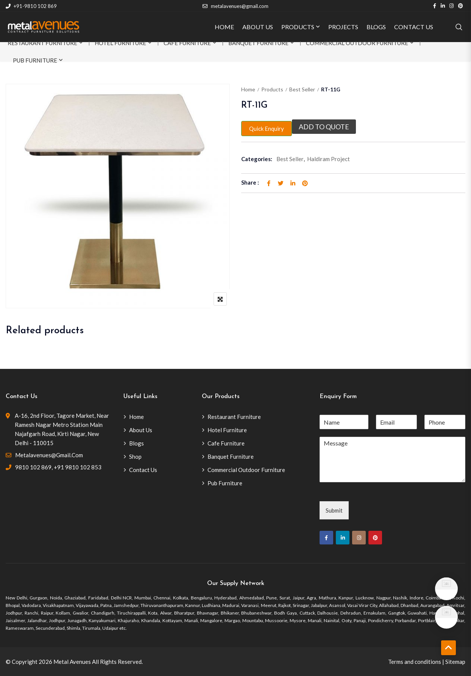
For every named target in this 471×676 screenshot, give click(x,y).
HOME (224, 26)
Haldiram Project (328, 158)
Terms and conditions (414, 661)
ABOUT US (257, 26)
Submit (334, 510)
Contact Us (143, 469)
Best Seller (302, 89)
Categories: (256, 158)
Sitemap (455, 661)
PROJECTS (343, 26)
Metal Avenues (72, 661)
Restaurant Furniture (42, 42)
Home (248, 89)
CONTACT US (413, 26)
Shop (135, 456)
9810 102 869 (33, 467)
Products (272, 89)
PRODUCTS (297, 26)
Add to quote (324, 126)
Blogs (136, 443)
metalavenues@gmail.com (235, 6)
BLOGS (376, 26)
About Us (140, 430)
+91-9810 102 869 (31, 6)
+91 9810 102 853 (77, 467)
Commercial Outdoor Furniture (357, 42)
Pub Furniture (35, 60)
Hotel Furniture (120, 42)
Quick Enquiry (266, 128)
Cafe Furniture (187, 42)
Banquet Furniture (258, 42)
